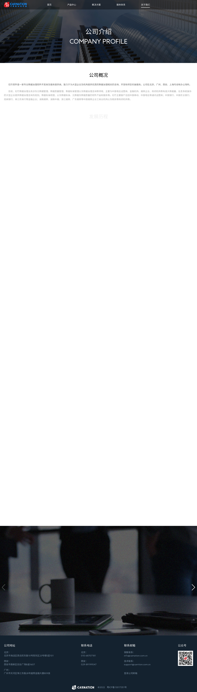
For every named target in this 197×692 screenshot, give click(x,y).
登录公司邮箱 (130, 673)
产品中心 (71, 5)
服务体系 (120, 5)
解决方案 (96, 5)
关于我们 (145, 5)
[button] (193, 587)
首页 (49, 5)
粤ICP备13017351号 (117, 687)
